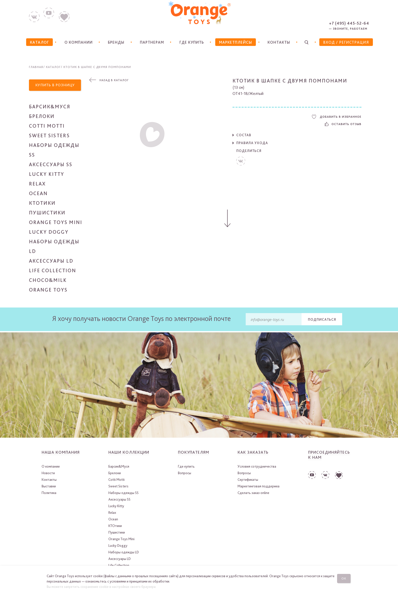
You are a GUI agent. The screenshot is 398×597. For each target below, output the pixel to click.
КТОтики (42, 204)
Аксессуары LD (51, 262)
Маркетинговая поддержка (258, 487)
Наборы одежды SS (123, 493)
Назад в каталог (114, 80)
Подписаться (322, 320)
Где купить (191, 42)
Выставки (49, 487)
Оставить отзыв (343, 124)
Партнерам (151, 42)
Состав (243, 135)
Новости (48, 474)
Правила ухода (252, 143)
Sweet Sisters (49, 136)
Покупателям (193, 453)
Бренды (115, 42)
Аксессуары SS (50, 165)
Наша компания (61, 453)
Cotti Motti (47, 127)
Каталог (53, 67)
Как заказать (253, 453)
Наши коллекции (128, 453)
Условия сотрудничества (257, 467)
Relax (37, 184)
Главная (36, 67)
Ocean (38, 194)
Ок (344, 578)
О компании (77, 42)
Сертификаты (248, 480)
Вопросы (184, 474)
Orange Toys (48, 290)
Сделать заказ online (253, 493)
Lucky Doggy (49, 233)
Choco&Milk (48, 281)
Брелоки (42, 117)
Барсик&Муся (49, 107)
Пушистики (47, 213)
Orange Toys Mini (55, 223)
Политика (49, 493)
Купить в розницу (56, 85)
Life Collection (52, 271)
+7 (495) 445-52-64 (349, 23)
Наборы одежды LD (123, 553)
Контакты (279, 42)
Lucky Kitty (46, 175)
